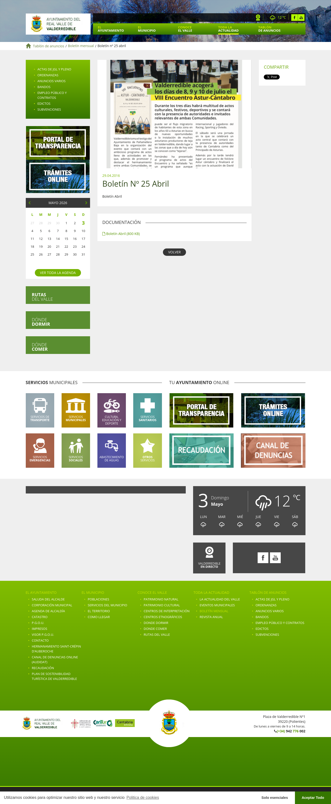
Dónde (41, 322)
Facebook (294, 17)
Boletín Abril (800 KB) (121, 233)
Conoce (185, 29)
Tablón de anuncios (48, 46)
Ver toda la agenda (58, 272)
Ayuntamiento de (58, 24)
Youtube (301, 17)
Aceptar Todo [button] (313, 798)
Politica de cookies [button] (142, 797)
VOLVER (174, 252)
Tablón (269, 29)
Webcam (258, 17)
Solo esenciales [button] (275, 798)
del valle (42, 297)
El (111, 29)
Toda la (228, 29)
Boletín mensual (81, 46)
